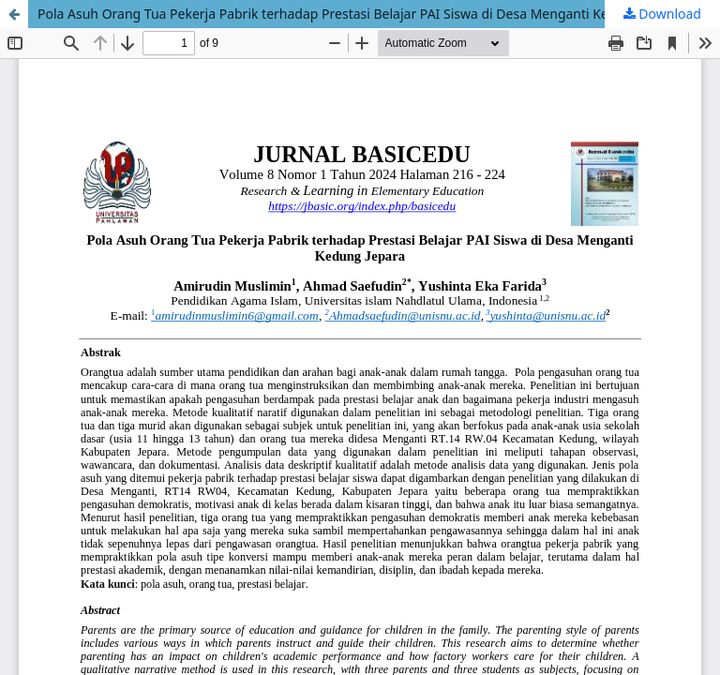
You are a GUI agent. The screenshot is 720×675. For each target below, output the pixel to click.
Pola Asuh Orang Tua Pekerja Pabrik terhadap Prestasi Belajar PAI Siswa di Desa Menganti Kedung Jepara (360, 13)
